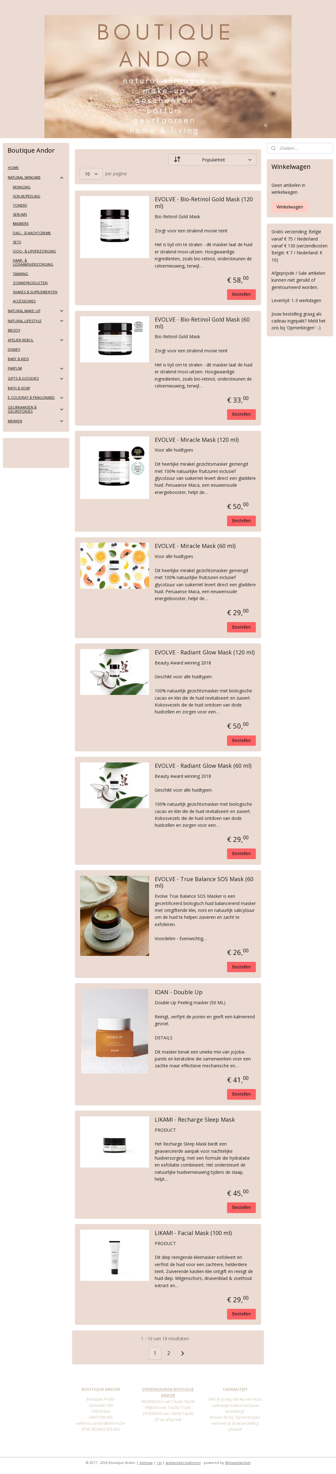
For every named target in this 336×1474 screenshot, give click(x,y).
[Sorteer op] (212, 159)
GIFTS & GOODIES (36, 378)
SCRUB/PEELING (26, 196)
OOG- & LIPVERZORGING (34, 251)
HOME (13, 167)
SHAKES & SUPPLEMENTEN (35, 292)
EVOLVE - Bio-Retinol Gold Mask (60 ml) (202, 323)
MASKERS (20, 223)
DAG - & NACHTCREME (32, 233)
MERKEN (36, 421)
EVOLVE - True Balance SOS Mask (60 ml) (204, 883)
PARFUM (36, 368)
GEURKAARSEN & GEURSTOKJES (36, 409)
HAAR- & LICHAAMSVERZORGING (33, 262)
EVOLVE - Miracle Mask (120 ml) (197, 439)
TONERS (20, 205)
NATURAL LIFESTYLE (36, 320)
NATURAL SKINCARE (36, 177)
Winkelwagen (290, 207)
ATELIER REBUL (36, 340)
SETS (17, 242)
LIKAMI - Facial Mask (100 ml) (193, 1233)
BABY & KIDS (18, 359)
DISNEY (14, 349)
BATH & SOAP (19, 388)
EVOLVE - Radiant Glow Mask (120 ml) (205, 652)
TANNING (20, 274)
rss (159, 1462)
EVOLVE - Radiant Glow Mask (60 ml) (203, 765)
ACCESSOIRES (24, 301)
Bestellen (241, 294)
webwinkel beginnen (183, 1462)
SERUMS (20, 214)
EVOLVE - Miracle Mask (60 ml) (195, 546)
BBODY (14, 330)
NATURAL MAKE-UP (36, 310)
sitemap (146, 1462)
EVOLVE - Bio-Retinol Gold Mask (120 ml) (204, 203)
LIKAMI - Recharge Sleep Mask (195, 1119)
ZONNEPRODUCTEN (30, 283)
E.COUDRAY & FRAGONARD (36, 397)
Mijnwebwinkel (238, 1462)
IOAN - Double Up (179, 992)
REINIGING (22, 187)
